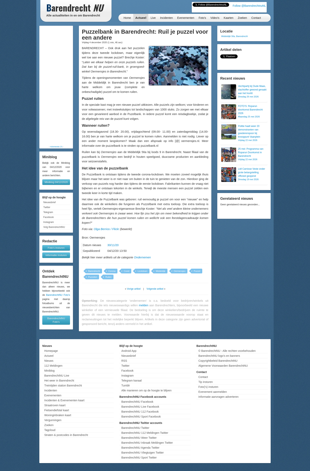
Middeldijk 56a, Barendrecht (234, 36)
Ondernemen (142, 257)
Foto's (202, 17)
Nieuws (48, 360)
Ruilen (108, 277)
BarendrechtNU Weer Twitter (139, 437)
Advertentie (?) (56, 147)
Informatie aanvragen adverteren (218, 396)
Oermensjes (179, 271)
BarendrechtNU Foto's (58, 295)
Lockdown (142, 271)
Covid (126, 271)
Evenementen (185, 17)
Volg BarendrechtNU (54, 227)
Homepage (51, 350)
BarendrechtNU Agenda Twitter (140, 447)
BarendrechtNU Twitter (135, 427)
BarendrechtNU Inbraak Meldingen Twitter (147, 442)
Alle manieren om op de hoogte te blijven (146, 390)
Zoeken (242, 17)
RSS (124, 360)
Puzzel (197, 271)
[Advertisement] (56, 85)
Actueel (140, 17)
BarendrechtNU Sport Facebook (141, 416)
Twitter (46, 207)
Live (153, 17)
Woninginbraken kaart (57, 415)
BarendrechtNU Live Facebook (140, 406)
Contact (256, 17)
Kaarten (228, 17)
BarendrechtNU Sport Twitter (139, 457)
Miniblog (49, 370)
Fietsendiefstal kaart (56, 410)
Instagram (48, 222)
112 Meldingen (53, 365)
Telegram (48, 212)
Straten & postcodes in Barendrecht (66, 435)
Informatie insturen (56, 255)
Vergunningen (52, 420)
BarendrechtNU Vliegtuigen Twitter (142, 452)
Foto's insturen (56, 247)
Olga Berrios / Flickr (106, 229)
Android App (128, 350)
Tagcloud (49, 430)
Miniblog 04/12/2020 (56, 182)
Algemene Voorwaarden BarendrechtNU (223, 365)
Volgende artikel (154, 288)
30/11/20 (113, 245)
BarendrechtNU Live (56, 375)
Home (127, 17)
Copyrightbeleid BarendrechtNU (217, 360)
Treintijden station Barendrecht (63, 385)
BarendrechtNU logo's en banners (219, 355)
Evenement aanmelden (212, 391)
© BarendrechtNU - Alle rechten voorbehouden (227, 350)
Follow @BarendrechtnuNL (249, 5)
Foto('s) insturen (208, 386)
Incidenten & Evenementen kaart (64, 400)
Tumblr (125, 385)
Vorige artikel (134, 288)
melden (143, 305)
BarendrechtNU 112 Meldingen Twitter (144, 432)
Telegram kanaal (131, 380)
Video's (214, 17)
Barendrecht (94, 271)
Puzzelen (92, 277)
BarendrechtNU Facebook (137, 401)
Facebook (48, 217)
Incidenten (166, 17)
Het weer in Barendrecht (59, 380)
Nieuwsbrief (49, 202)
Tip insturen (205, 381)
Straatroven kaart (54, 405)
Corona (111, 271)
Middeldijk (160, 271)
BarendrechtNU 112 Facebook (140, 411)
